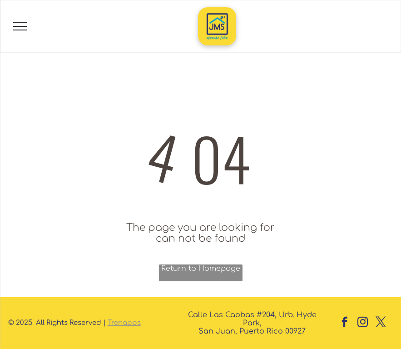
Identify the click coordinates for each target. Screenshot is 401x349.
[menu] (20, 26)
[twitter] (381, 323)
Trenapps (124, 323)
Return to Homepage (200, 268)
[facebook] (344, 323)
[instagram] (363, 323)
